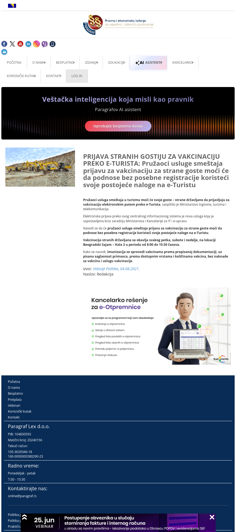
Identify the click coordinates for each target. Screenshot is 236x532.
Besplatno (65, 62)
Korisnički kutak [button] (21, 76)
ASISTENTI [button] (148, 62)
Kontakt (14, 417)
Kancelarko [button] (182, 62)
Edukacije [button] (116, 62)
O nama (38, 62)
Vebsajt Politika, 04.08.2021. (116, 268)
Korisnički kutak (20, 411)
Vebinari (14, 405)
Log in (77, 76)
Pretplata (15, 399)
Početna (14, 62)
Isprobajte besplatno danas (118, 126)
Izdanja (91, 62)
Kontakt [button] (53, 76)
